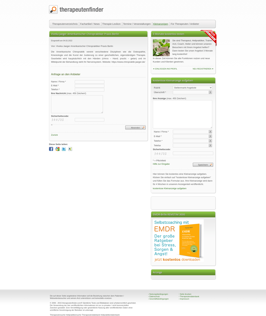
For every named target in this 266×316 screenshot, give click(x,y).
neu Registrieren (202, 69)
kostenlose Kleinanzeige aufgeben (169, 188)
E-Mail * (55, 85)
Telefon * (55, 89)
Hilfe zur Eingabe (161, 164)
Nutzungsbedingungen (158, 294)
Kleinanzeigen (160, 24)
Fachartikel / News (90, 24)
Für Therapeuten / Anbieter (185, 24)
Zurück (54, 135)
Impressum (184, 299)
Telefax (157, 145)
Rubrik (157, 87)
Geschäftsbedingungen (158, 299)
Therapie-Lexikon (111, 24)
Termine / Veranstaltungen (137, 24)
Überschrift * (160, 92)
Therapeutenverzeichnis (65, 24)
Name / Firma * (58, 81)
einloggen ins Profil (166, 69)
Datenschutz (154, 296)
